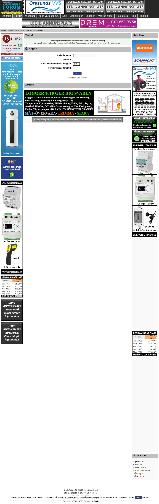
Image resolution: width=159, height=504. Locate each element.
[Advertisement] (12, 391)
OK (138, 497)
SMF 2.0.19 (68, 493)
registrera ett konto (64, 43)
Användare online (142, 470)
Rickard (140, 477)
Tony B (140, 473)
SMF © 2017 (79, 493)
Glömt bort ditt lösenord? (77, 78)
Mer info (145, 497)
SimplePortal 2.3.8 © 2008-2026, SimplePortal (81, 490)
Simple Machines (91, 493)
